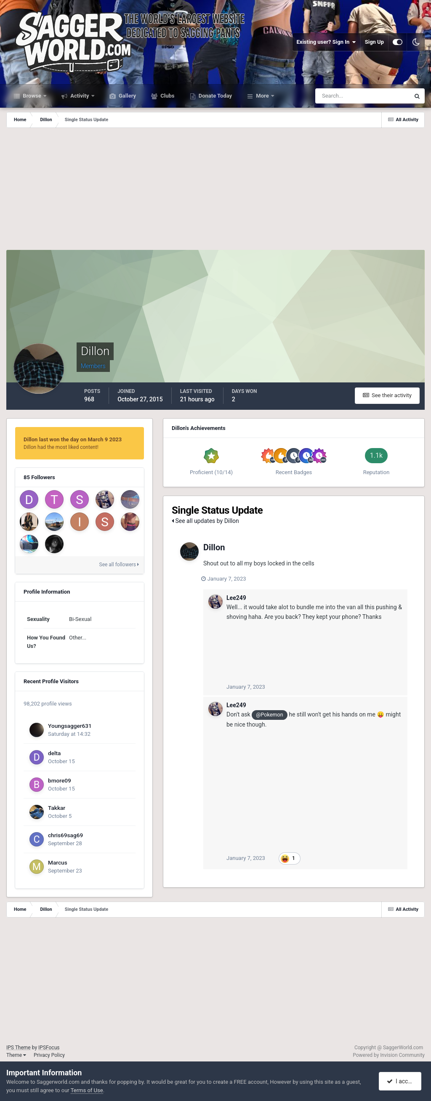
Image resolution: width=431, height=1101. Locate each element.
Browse (32, 96)
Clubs (166, 96)
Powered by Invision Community (389, 1055)
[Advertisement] (215, 191)
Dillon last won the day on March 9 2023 (73, 439)
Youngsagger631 (70, 725)
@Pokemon (269, 714)
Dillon (214, 547)
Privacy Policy (49, 1055)
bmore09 (59, 780)
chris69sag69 (65, 835)
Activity (79, 96)
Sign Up (374, 42)
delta (54, 753)
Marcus (57, 862)
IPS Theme (18, 1048)
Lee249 (236, 597)
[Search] (337, 95)
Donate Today (214, 96)
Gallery (126, 96)
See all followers (119, 565)
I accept (400, 1081)
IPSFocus (48, 1048)
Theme (16, 1055)
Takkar (56, 807)
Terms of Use (87, 1090)
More (262, 96)
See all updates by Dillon (205, 520)
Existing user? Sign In (326, 42)
